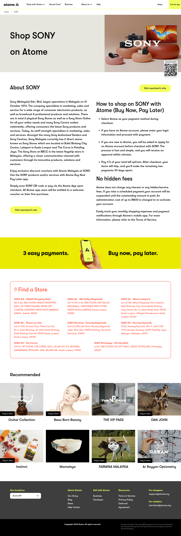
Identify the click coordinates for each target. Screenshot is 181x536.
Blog (70, 499)
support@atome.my (159, 494)
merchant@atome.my (160, 505)
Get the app (175, 4)
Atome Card (54, 4)
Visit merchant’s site (26, 210)
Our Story (73, 496)
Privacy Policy (126, 499)
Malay (159, 4)
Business (69, 4)
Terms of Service (127, 496)
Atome (7, 12)
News (70, 503)
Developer (98, 499)
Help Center (74, 507)
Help (99, 4)
